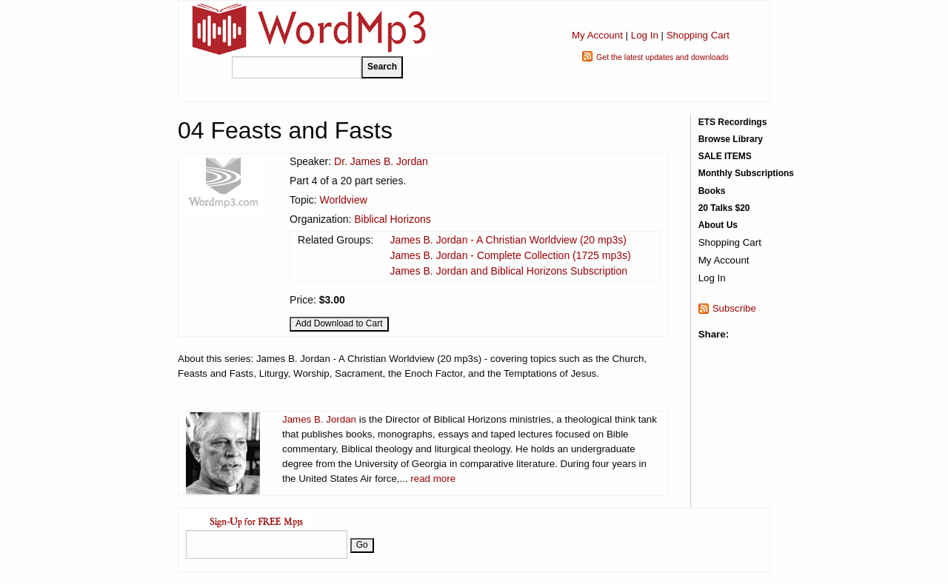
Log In (644, 35)
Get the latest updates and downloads (662, 57)
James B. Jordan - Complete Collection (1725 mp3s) (510, 255)
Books (712, 191)
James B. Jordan (319, 419)
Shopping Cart (698, 35)
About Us (718, 225)
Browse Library (730, 139)
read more (432, 478)
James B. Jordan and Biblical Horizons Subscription (508, 271)
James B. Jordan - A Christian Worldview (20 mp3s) (508, 240)
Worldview (343, 200)
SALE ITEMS (725, 156)
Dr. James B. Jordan (381, 161)
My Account (597, 35)
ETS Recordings (732, 122)
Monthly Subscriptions (746, 173)
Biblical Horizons (392, 219)
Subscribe (734, 308)
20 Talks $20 (724, 208)
